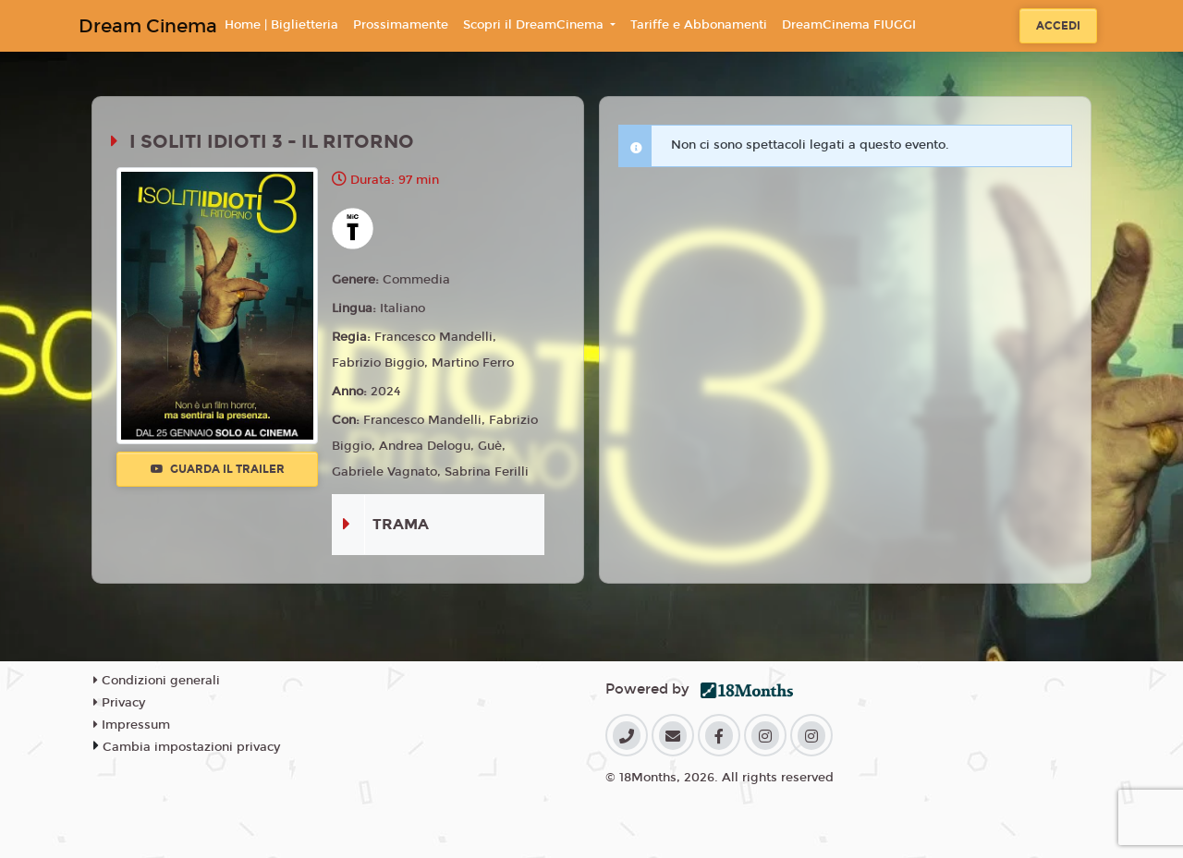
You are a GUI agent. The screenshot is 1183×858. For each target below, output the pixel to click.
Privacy (119, 702)
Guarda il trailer (218, 469)
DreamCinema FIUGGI (849, 25)
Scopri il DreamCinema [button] (535, 25)
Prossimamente (400, 25)
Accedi (1058, 25)
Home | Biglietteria (281, 25)
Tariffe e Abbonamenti (698, 25)
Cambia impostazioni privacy (191, 747)
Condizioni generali (156, 680)
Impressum (131, 725)
